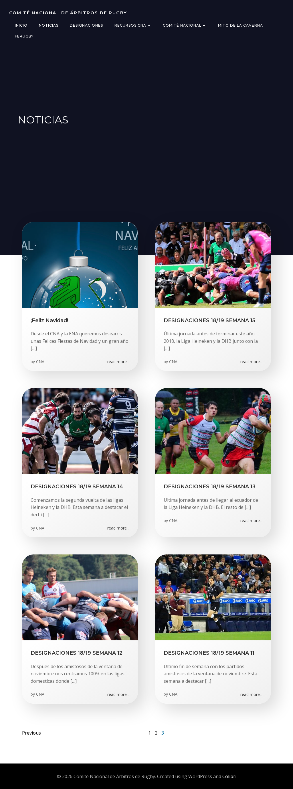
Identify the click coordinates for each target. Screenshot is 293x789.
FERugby (24, 36)
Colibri (229, 776)
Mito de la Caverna (240, 25)
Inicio (21, 25)
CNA (40, 361)
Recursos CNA (132, 25)
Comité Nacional (185, 25)
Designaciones (86, 25)
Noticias (48, 25)
